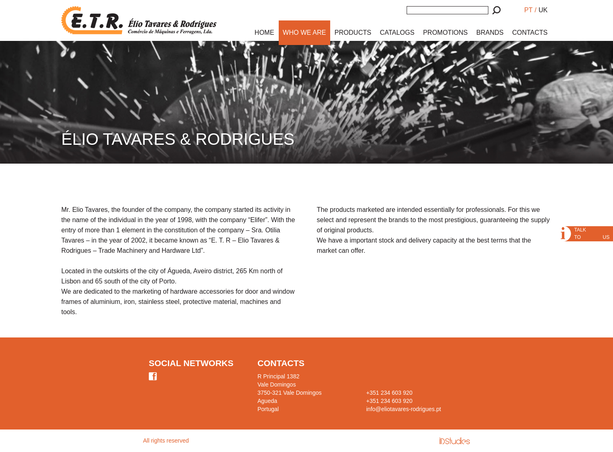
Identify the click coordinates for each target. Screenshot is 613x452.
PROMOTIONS (445, 32)
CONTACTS (530, 32)
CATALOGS (397, 32)
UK (543, 10)
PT (528, 10)
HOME (264, 32)
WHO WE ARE (304, 32)
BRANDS (490, 32)
